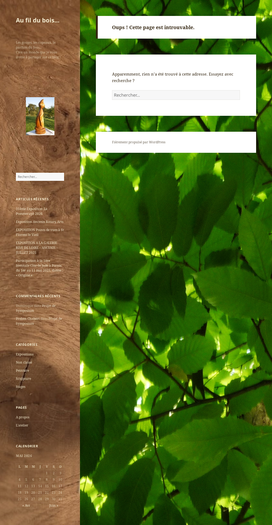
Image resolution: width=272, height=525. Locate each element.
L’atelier (22, 425)
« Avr (26, 505)
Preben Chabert (28, 318)
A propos (22, 417)
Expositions (24, 354)
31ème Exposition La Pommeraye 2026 (31, 211)
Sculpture (23, 378)
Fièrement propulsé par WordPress (138, 142)
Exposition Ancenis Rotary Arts (39, 221)
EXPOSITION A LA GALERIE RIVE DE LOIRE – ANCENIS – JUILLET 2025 (37, 248)
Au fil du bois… (38, 20)
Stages (20, 386)
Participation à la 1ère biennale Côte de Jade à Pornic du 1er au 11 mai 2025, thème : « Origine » (39, 267)
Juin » (53, 505)
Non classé (24, 362)
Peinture (22, 370)
